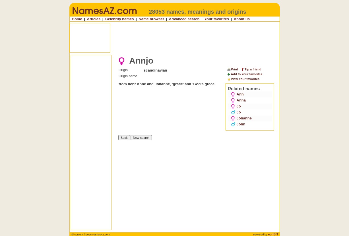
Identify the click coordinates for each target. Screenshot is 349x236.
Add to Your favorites (245, 74)
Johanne (241, 118)
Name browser (151, 19)
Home (77, 19)
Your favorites (216, 19)
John (238, 124)
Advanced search (184, 19)
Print (232, 69)
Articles (94, 19)
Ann (237, 94)
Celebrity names (119, 19)
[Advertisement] (175, 38)
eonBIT (273, 234)
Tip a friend (251, 69)
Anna (238, 100)
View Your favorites (243, 79)
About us (242, 19)
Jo (236, 106)
